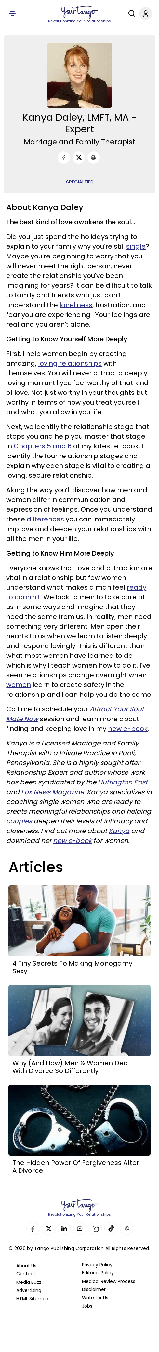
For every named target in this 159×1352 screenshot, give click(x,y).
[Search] (130, 13)
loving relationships (70, 363)
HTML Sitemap (32, 1299)
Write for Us (95, 1298)
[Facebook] (63, 157)
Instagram (95, 1228)
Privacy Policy (97, 1264)
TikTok (110, 1228)
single (136, 246)
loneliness (76, 304)
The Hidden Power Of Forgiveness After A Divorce (75, 1166)
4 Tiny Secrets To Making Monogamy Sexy (72, 967)
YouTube (79, 1228)
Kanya (119, 830)
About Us (26, 1265)
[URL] (93, 157)
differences (45, 519)
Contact (25, 1274)
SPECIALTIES (79, 181)
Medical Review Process (108, 1281)
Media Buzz (28, 1282)
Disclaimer (94, 1289)
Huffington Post (123, 782)
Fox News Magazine (52, 791)
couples (19, 821)
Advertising (28, 1290)
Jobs (87, 1306)
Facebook (32, 1228)
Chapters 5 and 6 (43, 446)
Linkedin (64, 1228)
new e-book (128, 728)
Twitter (48, 1228)
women (18, 684)
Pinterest (126, 1228)
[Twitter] (78, 157)
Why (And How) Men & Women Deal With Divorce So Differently (71, 1067)
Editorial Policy (98, 1273)
